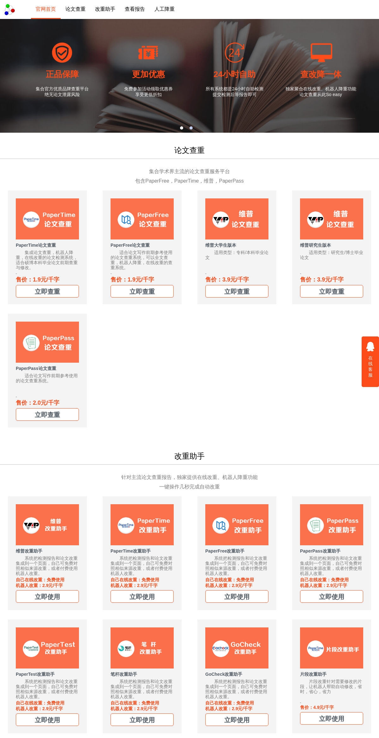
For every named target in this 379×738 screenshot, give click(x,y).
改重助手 (105, 9)
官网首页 (46, 9)
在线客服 (370, 359)
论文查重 (75, 9)
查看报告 (135, 9)
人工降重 (164, 9)
